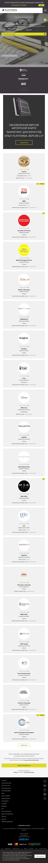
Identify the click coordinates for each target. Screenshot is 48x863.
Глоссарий (4, 803)
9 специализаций (28, 178)
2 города (29, 175)
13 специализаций (32, 620)
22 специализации (31, 739)
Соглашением (5, 858)
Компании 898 (19, 29)
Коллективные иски (6, 788)
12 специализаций (31, 561)
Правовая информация (7, 821)
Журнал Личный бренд (7, 814)
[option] (24, 78)
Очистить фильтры (24, 59)
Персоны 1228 (29, 29)
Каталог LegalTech (6, 796)
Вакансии (4, 819)
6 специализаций (32, 532)
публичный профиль (29, 772)
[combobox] (24, 38)
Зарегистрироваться (24, 765)
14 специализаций (31, 473)
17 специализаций (31, 237)
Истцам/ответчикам (6, 783)
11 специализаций (32, 443)
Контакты (4, 816)
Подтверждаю (40, 856)
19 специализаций (31, 207)
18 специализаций (32, 325)
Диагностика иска (6, 785)
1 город (27, 205)
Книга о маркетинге (6, 811)
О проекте (4, 780)
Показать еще (24, 745)
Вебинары (4, 806)
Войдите (16, 772)
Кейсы (3, 793)
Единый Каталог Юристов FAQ (31, 760)
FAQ (2, 808)
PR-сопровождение (6, 790)
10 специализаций (32, 709)
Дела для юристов (6, 798)
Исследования (5, 801)
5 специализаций (32, 266)
